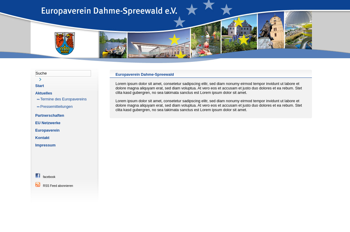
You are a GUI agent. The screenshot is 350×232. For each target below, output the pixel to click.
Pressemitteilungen (56, 106)
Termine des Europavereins (63, 99)
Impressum (45, 145)
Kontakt (42, 137)
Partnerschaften (49, 115)
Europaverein (47, 130)
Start (39, 85)
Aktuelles (43, 93)
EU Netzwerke (48, 123)
